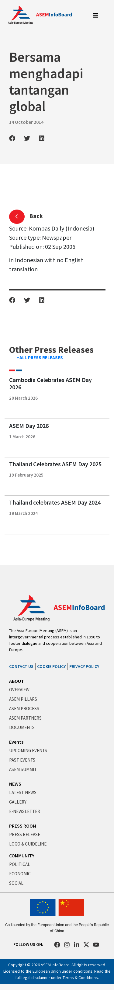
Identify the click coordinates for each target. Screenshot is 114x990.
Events (16, 742)
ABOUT (16, 681)
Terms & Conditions (80, 977)
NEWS (15, 784)
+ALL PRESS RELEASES (40, 357)
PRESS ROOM (22, 826)
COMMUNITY (21, 856)
